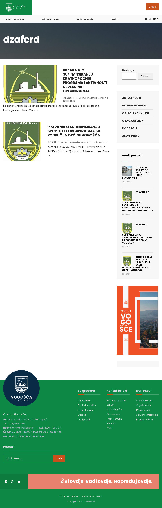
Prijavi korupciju (15, 19)
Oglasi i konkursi (135, 113)
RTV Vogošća (114, 409)
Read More (30, 110)
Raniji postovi (132, 155)
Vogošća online (144, 400)
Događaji (129, 128)
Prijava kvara (143, 410)
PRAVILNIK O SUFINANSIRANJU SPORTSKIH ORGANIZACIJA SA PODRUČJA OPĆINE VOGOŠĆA (74, 131)
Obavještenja (92, 98)
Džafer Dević (69, 101)
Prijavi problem (134, 105)
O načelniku (84, 400)
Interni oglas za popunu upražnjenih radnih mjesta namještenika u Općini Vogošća (137, 263)
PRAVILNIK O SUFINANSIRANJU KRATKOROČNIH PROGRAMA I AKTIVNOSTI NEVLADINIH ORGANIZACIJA (85, 81)
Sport (103, 98)
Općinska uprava (50, 19)
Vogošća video (144, 405)
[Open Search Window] (158, 19)
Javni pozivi (131, 136)
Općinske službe (87, 405)
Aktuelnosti (131, 98)
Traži (59, 458)
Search (145, 76)
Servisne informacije (147, 415)
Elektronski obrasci (68, 497)
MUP (110, 428)
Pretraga (128, 70)
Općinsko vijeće (85, 19)
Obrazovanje (114, 414)
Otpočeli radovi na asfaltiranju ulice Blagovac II (137, 173)
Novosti (80, 98)
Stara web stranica (92, 497)
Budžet (115, 19)
